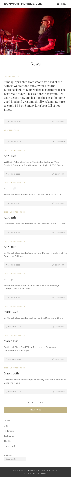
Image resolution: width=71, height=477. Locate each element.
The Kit (7, 441)
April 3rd (9, 279)
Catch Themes (39, 473)
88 (41, 402)
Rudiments (9, 431)
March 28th (11, 312)
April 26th (10, 156)
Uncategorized (11, 76)
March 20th (11, 373)
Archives (8, 455)
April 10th (10, 247)
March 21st (11, 341)
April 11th (10, 217)
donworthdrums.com (23, 4)
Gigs (6, 150)
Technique (9, 436)
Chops (7, 420)
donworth (60, 121)
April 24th (10, 188)
